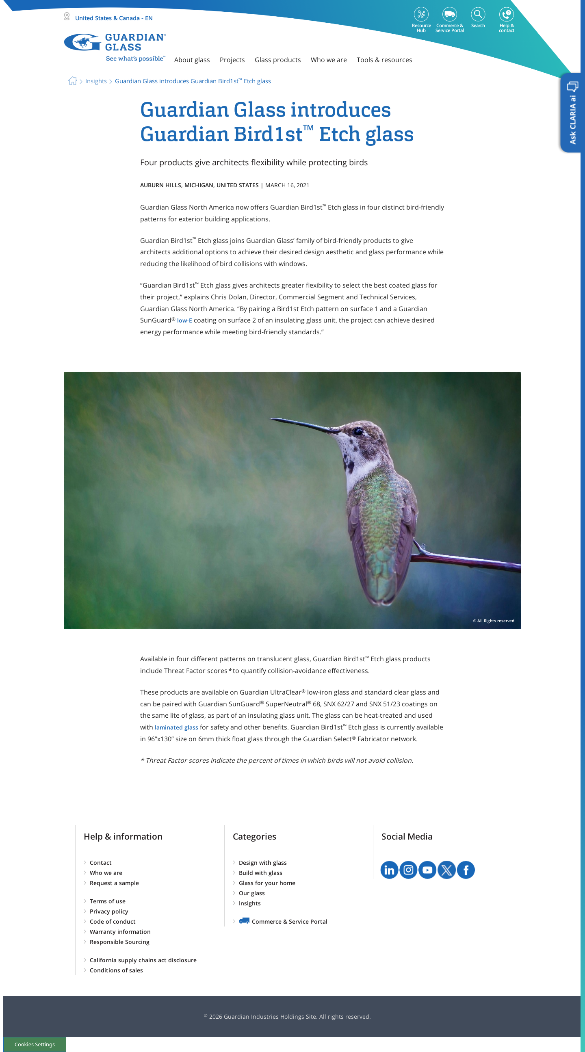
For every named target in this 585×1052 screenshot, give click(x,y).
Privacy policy (109, 911)
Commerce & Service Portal (289, 921)
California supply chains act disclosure (143, 960)
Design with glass (263, 862)
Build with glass (260, 873)
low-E (184, 320)
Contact (101, 862)
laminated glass (176, 727)
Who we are (106, 873)
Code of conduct (113, 921)
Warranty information (120, 931)
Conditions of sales (116, 970)
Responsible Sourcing (120, 942)
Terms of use (108, 901)
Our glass (252, 893)
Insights (250, 903)
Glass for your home (267, 883)
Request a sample (114, 883)
